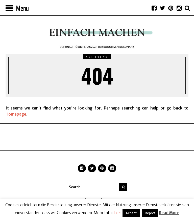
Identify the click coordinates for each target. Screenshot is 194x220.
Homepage (16, 114)
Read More (169, 212)
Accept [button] (131, 213)
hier (117, 212)
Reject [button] (150, 213)
